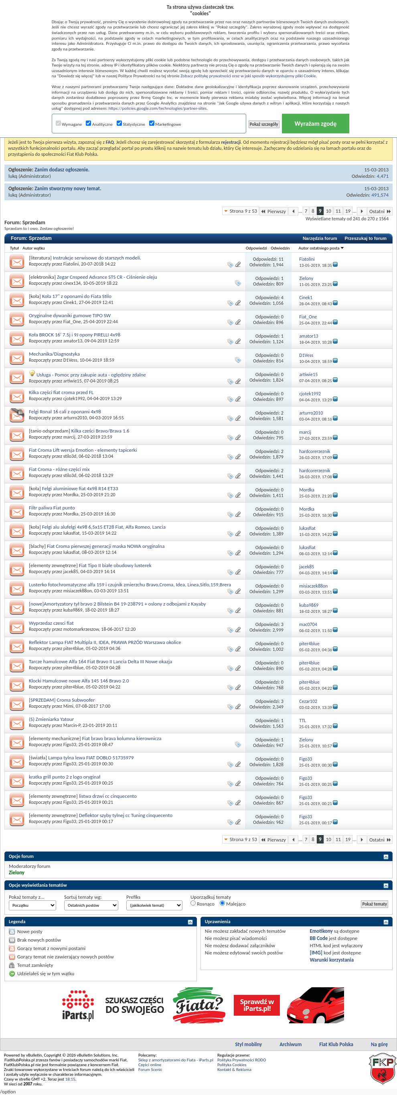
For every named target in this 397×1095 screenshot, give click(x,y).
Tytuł (14, 248)
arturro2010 (75, 418)
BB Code (319, 938)
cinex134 (72, 283)
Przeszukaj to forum (365, 238)
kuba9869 (73, 610)
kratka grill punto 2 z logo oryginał (64, 777)
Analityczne (99, 124)
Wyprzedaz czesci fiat (51, 623)
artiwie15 (72, 381)
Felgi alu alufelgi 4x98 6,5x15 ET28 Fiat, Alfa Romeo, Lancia (104, 527)
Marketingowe (165, 124)
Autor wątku (33, 248)
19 (347, 211)
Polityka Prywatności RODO (241, 1060)
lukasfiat (71, 533)
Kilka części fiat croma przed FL (61, 392)
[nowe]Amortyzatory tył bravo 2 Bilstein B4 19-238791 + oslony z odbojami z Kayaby (117, 604)
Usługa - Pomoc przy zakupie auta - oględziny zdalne (91, 375)
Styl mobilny (248, 1044)
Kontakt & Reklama (234, 1069)
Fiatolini (71, 264)
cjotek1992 (74, 398)
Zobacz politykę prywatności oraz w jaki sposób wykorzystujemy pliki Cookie (248, 76)
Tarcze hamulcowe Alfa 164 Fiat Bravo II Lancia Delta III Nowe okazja (100, 661)
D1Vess (70, 360)
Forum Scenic (150, 1069)
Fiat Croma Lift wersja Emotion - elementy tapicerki (83, 450)
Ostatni (380, 211)
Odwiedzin (280, 248)
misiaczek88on (77, 591)
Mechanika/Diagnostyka (54, 354)
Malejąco (232, 903)
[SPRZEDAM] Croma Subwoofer (62, 700)
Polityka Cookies (231, 1064)
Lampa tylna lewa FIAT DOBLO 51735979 (91, 758)
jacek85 (70, 571)
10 (328, 211)
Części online (149, 1064)
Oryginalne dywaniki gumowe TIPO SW (70, 315)
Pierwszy (273, 211)
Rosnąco (202, 903)
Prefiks (133, 897)
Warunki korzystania (332, 960)
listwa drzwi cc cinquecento (108, 796)
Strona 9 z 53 (243, 211)
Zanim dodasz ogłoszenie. (61, 170)
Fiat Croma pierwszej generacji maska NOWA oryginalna (105, 546)
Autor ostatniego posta (321, 248)
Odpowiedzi (256, 248)
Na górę (379, 1044)
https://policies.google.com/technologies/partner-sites (157, 108)
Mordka (71, 494)
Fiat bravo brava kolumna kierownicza (122, 738)
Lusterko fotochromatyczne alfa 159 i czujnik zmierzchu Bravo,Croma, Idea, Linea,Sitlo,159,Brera (130, 585)
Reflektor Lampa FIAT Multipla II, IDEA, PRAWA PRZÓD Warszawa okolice (105, 642)
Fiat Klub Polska (336, 1044)
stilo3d (70, 456)
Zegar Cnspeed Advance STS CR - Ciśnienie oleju (107, 277)
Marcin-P (72, 725)
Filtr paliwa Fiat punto (52, 508)
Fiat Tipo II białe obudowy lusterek (115, 565)
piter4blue (73, 648)
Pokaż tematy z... (27, 897)
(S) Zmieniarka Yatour (51, 719)
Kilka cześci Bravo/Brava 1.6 (100, 431)
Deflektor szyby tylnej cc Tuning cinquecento (125, 815)
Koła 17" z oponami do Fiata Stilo (76, 296)
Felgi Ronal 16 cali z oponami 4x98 (65, 412)
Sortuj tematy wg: (83, 897)
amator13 (73, 341)
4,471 (383, 176)
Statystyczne (131, 124)
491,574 (380, 195)
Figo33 (69, 744)
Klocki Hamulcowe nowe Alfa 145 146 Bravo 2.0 (79, 681)
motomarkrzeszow (81, 629)
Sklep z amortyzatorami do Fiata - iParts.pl (175, 1060)
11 (338, 211)
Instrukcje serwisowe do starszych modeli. (97, 258)
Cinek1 (70, 302)
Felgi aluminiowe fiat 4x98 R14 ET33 (80, 488)
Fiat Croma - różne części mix (59, 469)
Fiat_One (72, 321)
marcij (69, 437)
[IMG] (316, 953)
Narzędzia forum (320, 238)
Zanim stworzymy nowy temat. (67, 188)
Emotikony (321, 931)
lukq (12, 176)
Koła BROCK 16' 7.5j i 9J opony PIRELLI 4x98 (74, 335)
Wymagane (69, 124)
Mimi (68, 706)
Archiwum (291, 1044)
